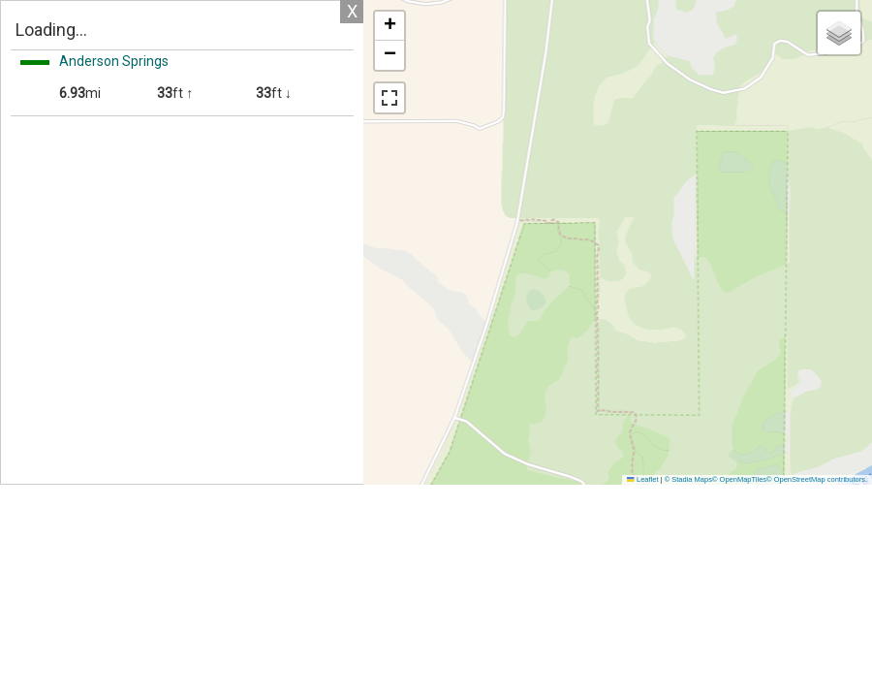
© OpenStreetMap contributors (815, 479)
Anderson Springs (114, 61)
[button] (389, 26)
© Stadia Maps (688, 479)
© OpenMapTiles (739, 479)
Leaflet (642, 479)
